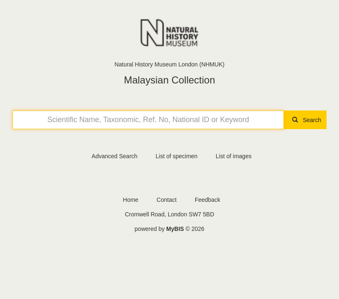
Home (130, 199)
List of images (234, 156)
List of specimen (176, 156)
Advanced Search (115, 156)
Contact (167, 199)
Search (305, 120)
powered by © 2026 (169, 228)
